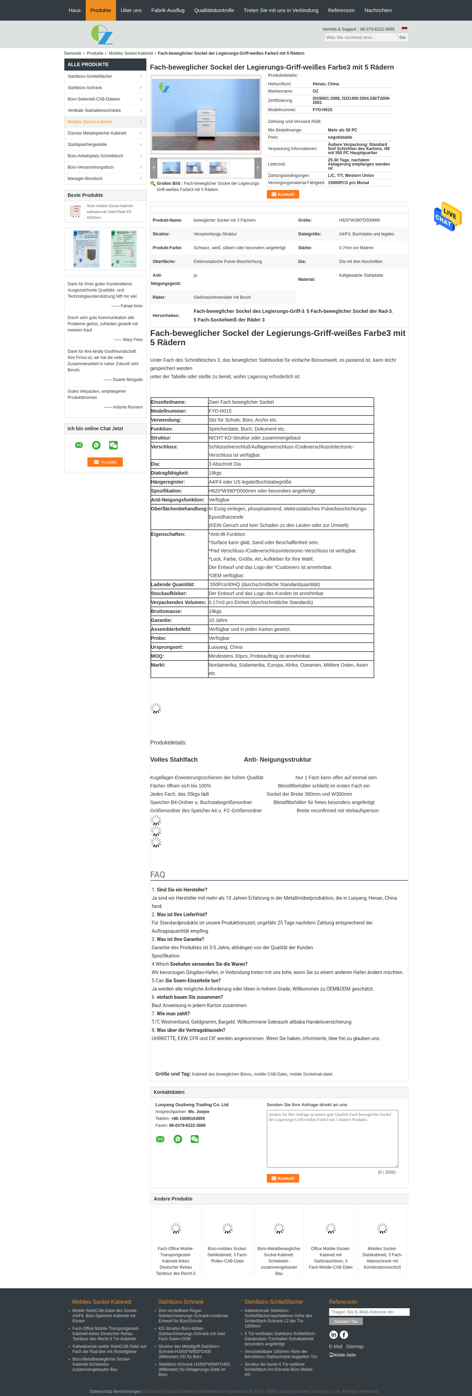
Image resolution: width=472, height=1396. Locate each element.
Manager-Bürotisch (85, 178)
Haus (75, 10)
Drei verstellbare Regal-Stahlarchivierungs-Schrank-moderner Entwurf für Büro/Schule (193, 1315)
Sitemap (355, 1346)
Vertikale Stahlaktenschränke (94, 110)
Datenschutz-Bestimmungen (115, 1391)
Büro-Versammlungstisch (91, 167)
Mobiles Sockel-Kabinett (131, 53)
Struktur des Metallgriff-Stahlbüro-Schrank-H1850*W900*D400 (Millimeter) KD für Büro (189, 1351)
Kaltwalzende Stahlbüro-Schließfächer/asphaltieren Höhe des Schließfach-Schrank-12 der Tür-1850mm (279, 1318)
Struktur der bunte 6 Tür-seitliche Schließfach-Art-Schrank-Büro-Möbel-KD (279, 1369)
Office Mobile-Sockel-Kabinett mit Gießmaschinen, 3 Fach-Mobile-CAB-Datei (331, 1258)
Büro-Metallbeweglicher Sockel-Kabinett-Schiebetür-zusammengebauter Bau (279, 1261)
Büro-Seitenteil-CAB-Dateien (94, 99)
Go (402, 37)
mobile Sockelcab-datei (311, 1074)
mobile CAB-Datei (270, 1074)
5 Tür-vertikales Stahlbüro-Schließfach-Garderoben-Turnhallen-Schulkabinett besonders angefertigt (280, 1338)
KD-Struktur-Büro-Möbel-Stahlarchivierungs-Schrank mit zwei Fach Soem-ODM (192, 1333)
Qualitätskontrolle (214, 10)
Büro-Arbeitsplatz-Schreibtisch (95, 156)
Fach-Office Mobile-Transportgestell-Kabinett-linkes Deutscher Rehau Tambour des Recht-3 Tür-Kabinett (176, 1264)
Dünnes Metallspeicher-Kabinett (97, 133)
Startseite (73, 53)
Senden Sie (346, 1321)
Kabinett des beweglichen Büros (221, 1074)
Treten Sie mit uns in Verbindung (281, 10)
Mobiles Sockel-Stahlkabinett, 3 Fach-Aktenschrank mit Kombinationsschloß (382, 1258)
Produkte (101, 10)
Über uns (131, 10)
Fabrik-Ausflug (168, 10)
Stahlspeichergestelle (87, 144)
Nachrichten (378, 10)
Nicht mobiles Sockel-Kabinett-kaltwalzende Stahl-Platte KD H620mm (110, 212)
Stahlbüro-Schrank (85, 87)
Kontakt (286, 194)
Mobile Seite (342, 1355)
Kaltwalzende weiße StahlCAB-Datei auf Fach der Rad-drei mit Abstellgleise (109, 1349)
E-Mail (336, 1346)
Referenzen (341, 10)
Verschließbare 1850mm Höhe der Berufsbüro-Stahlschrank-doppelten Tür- (281, 1354)
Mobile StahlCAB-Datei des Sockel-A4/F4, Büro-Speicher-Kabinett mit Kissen (105, 1315)
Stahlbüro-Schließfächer (90, 76)
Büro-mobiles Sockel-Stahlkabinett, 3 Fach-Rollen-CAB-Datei (227, 1254)
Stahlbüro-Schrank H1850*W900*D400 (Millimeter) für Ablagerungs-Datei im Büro (194, 1369)
